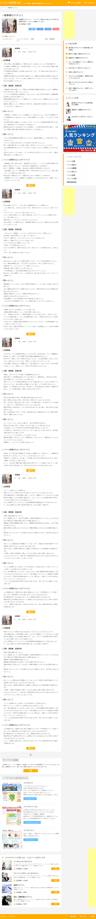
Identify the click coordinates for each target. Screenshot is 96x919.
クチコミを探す (76, 3)
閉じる (31, 185)
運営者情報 (73, 916)
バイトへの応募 (71, 178)
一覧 (55, 868)
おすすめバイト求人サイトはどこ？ (79, 68)
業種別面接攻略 (71, 182)
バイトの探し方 (71, 171)
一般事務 (17, 48)
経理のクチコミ (19, 885)
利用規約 (92, 916)
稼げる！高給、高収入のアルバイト (79, 54)
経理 (32, 39)
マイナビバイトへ (30, 840)
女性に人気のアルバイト (76, 72)
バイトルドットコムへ (32, 822)
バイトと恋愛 (71, 161)
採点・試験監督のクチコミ (23, 897)
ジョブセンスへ (29, 799)
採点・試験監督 (50, 39)
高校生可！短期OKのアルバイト (78, 58)
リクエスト (90, 3)
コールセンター (7, 39)
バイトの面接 (71, 175)
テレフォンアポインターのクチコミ (26, 873)
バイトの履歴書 (71, 168)
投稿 (30, 770)
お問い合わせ (83, 916)
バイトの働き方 (71, 165)
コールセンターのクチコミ (23, 861)
